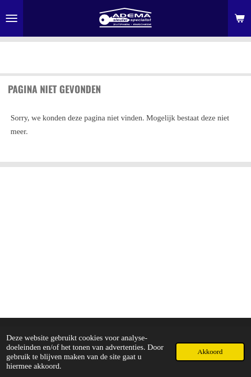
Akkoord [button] (210, 352)
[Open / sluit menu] (11, 18)
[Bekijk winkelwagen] (239, 18)
